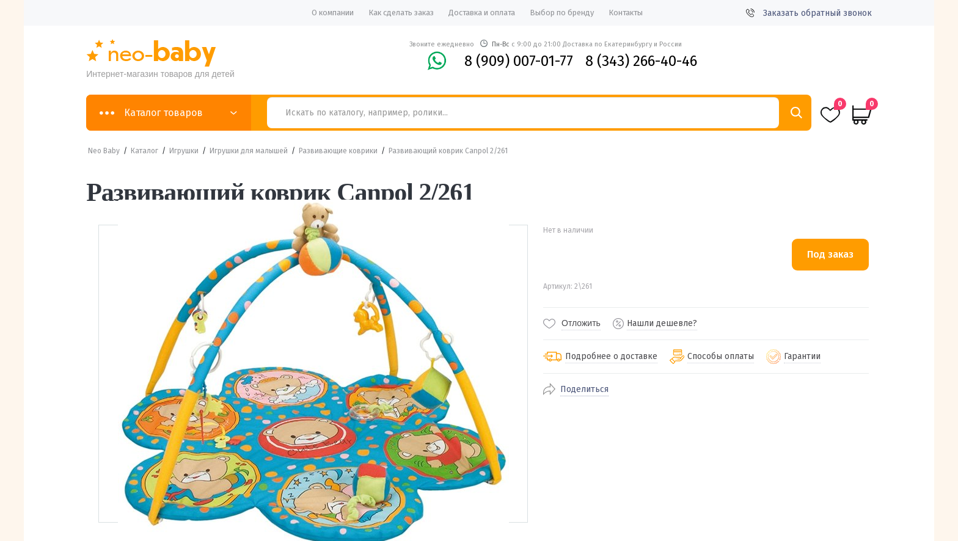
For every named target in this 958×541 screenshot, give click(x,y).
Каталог (144, 151)
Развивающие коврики (338, 151)
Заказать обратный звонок (809, 13)
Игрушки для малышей (249, 151)
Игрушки (184, 151)
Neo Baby (104, 151)
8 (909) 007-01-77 (518, 61)
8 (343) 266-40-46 (641, 61)
